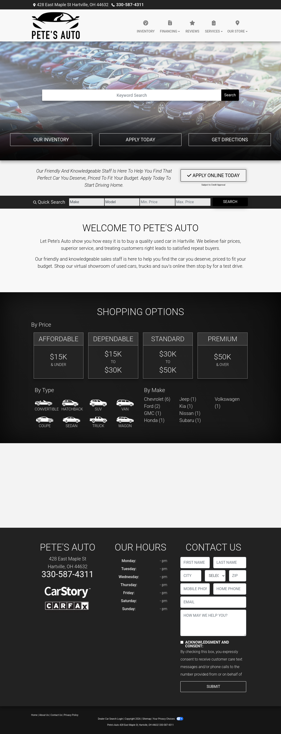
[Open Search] (131, 95)
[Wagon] (125, 422)
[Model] (122, 202)
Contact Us (56, 715)
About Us (44, 715)
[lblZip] (237, 575)
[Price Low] (157, 202)
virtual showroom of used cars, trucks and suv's (123, 266)
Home (34, 715)
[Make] (86, 202)
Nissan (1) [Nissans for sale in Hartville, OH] (190, 413)
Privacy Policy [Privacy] (71, 715)
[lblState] (215, 575)
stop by (204, 266)
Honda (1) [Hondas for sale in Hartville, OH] (154, 420)
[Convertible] (47, 405)
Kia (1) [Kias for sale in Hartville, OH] (186, 406)
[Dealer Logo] (55, 25)
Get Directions (230, 139)
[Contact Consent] (181, 642)
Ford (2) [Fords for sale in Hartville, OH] (152, 406)
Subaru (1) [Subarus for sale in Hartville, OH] (190, 420)
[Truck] (98, 422)
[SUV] (98, 405)
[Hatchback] (72, 405)
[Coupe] (44, 422)
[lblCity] (190, 575)
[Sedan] (71, 422)
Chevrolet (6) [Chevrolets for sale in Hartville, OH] (157, 399)
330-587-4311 (130, 4)
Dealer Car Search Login (110, 719)
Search (230, 95)
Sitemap (146, 719)
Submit (213, 686)
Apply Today (140, 139)
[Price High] (193, 202)
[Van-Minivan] (125, 405)
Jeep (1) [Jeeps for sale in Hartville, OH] (187, 399)
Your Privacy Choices (168, 719)
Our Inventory (51, 139)
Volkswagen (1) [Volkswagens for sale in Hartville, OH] (227, 402)
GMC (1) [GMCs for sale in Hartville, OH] (152, 413)
